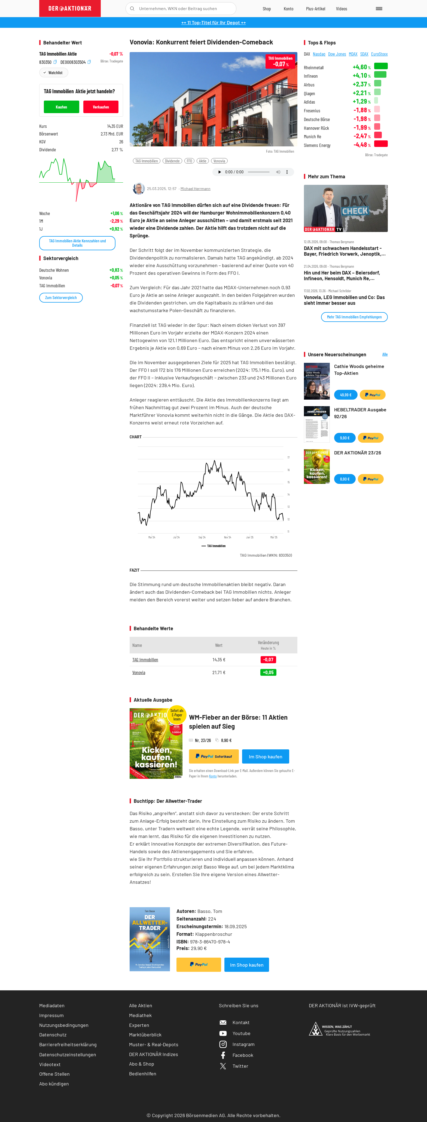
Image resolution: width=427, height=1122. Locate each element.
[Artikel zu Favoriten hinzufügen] (161, 171)
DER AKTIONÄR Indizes (153, 1054)
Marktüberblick (145, 1034)
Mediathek (140, 1015)
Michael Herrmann (196, 188)
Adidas (309, 102)
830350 (48, 61)
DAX (307, 54)
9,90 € (345, 437)
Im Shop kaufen (265, 756)
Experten (139, 1025)
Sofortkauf (214, 756)
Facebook (236, 1055)
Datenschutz (52, 1034)
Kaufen (61, 106)
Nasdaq (319, 54)
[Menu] (378, 8)
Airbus (309, 85)
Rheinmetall (314, 67)
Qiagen (309, 93)
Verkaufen (101, 106)
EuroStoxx (379, 54)
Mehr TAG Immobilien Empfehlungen (354, 316)
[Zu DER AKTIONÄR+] (316, 8)
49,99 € (346, 394)
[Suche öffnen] (132, 8)
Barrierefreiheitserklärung (68, 1044)
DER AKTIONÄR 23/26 (357, 453)
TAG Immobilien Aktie (58, 54)
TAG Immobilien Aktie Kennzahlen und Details (77, 243)
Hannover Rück (316, 128)
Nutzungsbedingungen (64, 1025)
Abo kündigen (54, 1084)
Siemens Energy (317, 145)
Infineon (311, 76)
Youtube (235, 1033)
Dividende (172, 160)
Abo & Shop (141, 1064)
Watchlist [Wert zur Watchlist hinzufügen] (55, 72)
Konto (213, 776)
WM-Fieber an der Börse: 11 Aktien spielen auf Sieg (238, 721)
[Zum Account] (288, 8)
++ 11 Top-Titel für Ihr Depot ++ (213, 22)
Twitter (233, 1066)
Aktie (202, 160)
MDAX (353, 54)
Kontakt (234, 1022)
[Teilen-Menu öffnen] (137, 172)
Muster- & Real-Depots (153, 1044)
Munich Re (312, 136)
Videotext (50, 1064)
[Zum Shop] (266, 8)
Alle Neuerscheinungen (378, 354)
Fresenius (312, 110)
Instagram (237, 1044)
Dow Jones (337, 54)
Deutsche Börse (317, 119)
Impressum (51, 1015)
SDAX (364, 54)
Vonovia (219, 160)
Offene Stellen (54, 1074)
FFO (189, 160)
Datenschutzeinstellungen (67, 1054)
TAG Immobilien (146, 160)
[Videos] (342, 8)
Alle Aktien (140, 1005)
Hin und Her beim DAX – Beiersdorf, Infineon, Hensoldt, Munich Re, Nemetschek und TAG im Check (342, 275)
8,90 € (345, 478)
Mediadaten (52, 1005)
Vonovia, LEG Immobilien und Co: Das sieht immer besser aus (344, 300)
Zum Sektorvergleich (61, 297)
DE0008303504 (75, 61)
